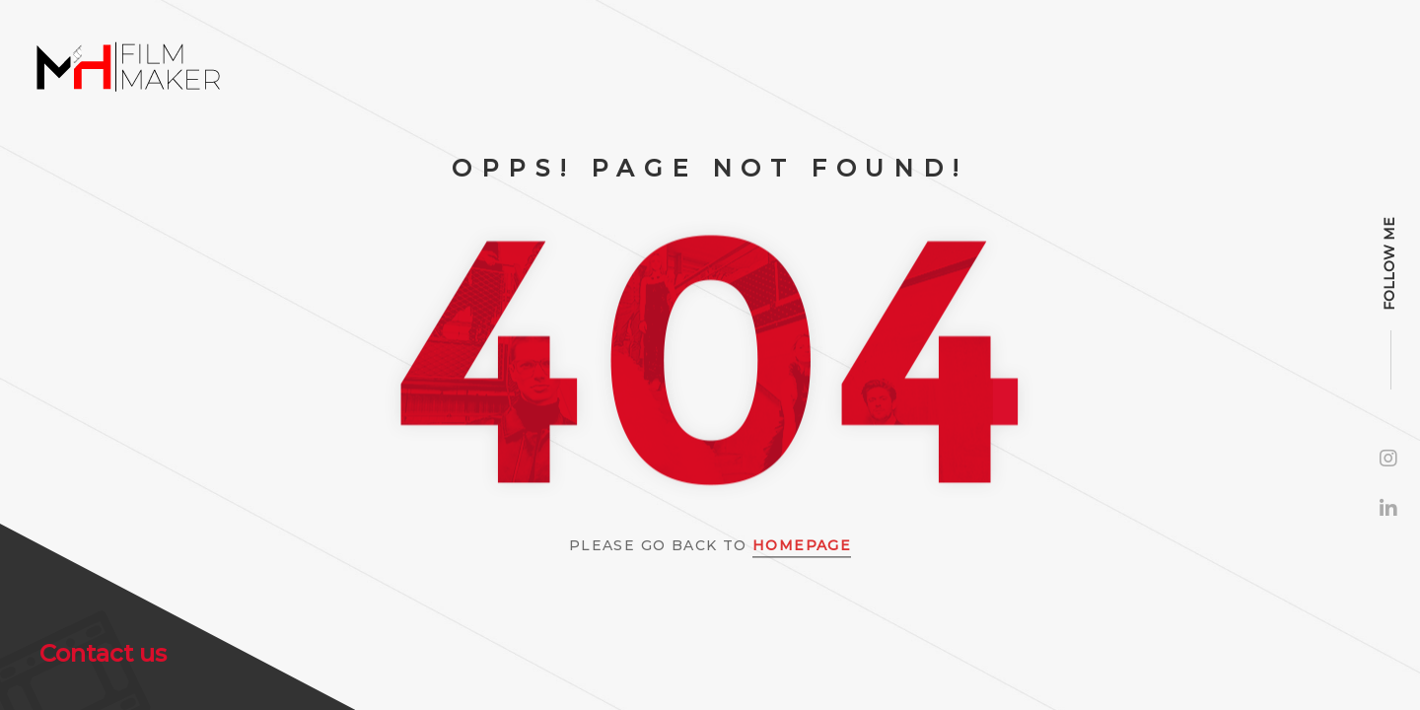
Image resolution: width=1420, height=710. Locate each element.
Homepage (801, 545)
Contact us (103, 653)
